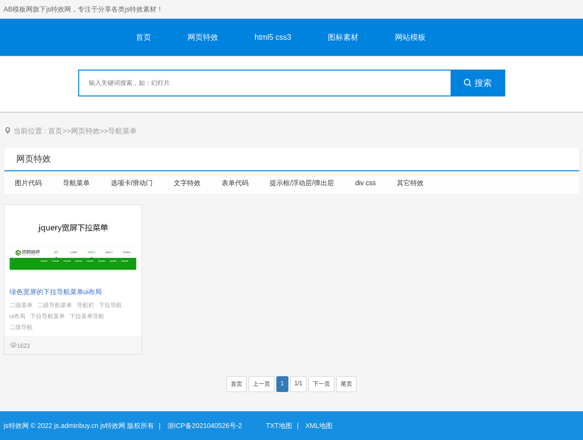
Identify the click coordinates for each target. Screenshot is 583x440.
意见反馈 (562, 410)
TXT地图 (279, 425)
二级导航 (21, 327)
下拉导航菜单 (47, 316)
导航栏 (85, 305)
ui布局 (17, 316)
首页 (143, 37)
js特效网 (16, 425)
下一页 (321, 384)
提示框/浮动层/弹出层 (303, 183)
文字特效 (188, 183)
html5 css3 (273, 37)
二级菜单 (21, 305)
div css (366, 183)
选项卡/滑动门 (133, 183)
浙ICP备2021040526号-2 (204, 425)
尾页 (346, 384)
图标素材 (343, 37)
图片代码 (29, 183)
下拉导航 (110, 305)
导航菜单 (122, 131)
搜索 (477, 83)
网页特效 (203, 37)
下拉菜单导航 (87, 316)
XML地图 (319, 425)
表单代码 (236, 183)
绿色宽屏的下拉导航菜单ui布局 (56, 292)
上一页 (261, 384)
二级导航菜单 (54, 305)
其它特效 (411, 183)
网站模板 (410, 37)
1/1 (299, 383)
